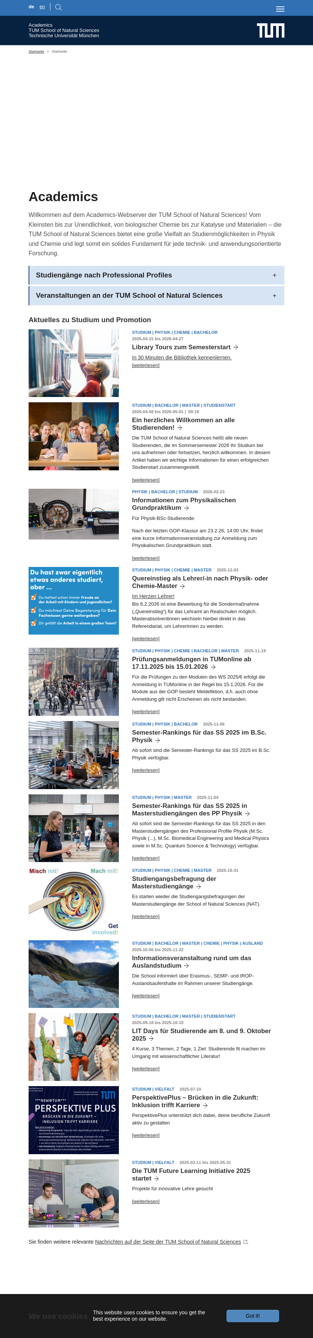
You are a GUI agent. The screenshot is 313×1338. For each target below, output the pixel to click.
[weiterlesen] (146, 399)
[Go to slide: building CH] (190, 188)
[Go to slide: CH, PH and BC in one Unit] (122, 188)
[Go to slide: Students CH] (149, 188)
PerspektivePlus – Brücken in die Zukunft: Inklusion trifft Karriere (195, 1135)
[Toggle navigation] (280, 9)
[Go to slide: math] (163, 188)
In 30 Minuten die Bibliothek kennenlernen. (182, 392)
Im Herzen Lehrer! (153, 631)
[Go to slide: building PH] (176, 188)
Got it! (253, 1316)
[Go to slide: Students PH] (136, 188)
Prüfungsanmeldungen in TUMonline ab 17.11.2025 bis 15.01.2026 (191, 697)
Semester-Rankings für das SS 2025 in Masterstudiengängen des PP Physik (189, 843)
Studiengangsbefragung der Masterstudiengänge (174, 916)
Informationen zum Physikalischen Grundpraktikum (184, 538)
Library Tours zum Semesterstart (181, 381)
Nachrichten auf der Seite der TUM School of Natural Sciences (168, 1276)
